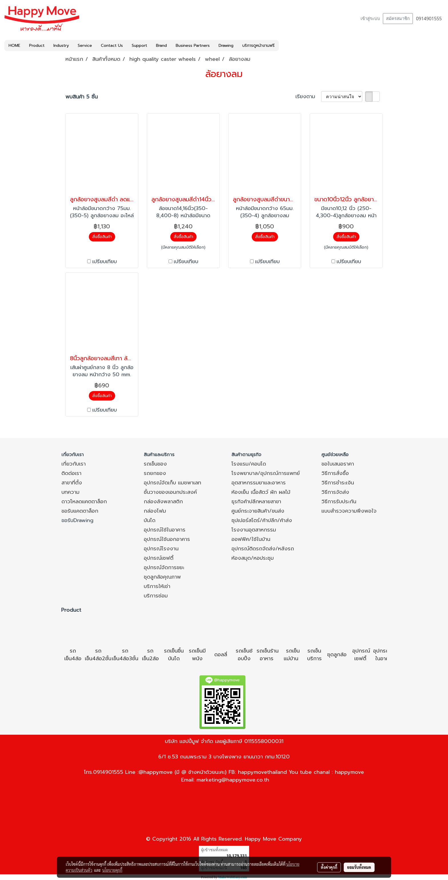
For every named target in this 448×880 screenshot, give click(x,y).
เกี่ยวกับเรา (73, 464)
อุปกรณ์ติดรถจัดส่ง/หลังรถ (262, 549)
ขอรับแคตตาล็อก (79, 511)
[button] (284, 45)
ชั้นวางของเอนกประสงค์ (170, 492)
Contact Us (112, 46)
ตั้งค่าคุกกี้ (329, 867)
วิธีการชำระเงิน (337, 483)
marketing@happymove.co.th (233, 780)
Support (139, 46)
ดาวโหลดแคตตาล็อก (84, 502)
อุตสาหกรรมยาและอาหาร (258, 483)
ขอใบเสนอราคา (337, 464)
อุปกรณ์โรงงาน (161, 549)
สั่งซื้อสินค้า (102, 237)
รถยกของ (155, 473)
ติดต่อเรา (71, 473)
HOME (14, 46)
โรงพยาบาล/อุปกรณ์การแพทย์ (265, 473)
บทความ (70, 492)
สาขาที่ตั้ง (71, 483)
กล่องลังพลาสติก (163, 502)
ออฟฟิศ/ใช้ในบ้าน (250, 539)
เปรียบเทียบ (104, 261)
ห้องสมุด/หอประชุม (252, 558)
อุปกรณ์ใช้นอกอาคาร (167, 539)
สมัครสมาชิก (398, 18)
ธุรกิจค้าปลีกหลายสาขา (256, 502)
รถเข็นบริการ (314, 654)
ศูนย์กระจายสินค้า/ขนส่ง (257, 511)
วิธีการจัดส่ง (335, 492)
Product (37, 46)
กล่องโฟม (155, 511)
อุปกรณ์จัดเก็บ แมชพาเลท (172, 483)
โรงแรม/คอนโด (248, 464)
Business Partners (193, 46)
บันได (149, 520)
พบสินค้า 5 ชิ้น (81, 97)
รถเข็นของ (155, 464)
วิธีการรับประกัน (338, 502)
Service (85, 46)
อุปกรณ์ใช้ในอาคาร (164, 530)
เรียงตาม (308, 96)
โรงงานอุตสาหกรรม (253, 530)
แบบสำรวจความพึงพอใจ (349, 511)
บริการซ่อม (156, 596)
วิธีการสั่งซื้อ (335, 473)
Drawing (226, 46)
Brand (161, 46)
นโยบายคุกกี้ (112, 870)
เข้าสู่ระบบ (370, 18)
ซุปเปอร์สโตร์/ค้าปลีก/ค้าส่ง (261, 520)
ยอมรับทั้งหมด (359, 867)
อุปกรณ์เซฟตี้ (158, 558)
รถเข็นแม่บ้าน (292, 654)
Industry (61, 46)
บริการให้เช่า (157, 586)
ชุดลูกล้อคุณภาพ (162, 577)
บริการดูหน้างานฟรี (258, 46)
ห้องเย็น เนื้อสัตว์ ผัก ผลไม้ (260, 492)
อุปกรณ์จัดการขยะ (164, 567)
